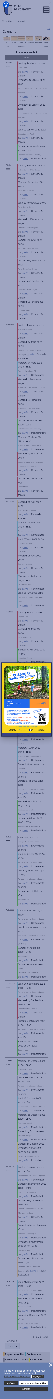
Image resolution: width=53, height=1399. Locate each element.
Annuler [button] (26, 1389)
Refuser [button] (11, 1383)
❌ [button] (51, 1365)
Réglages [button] (38, 1376)
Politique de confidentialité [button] (17, 1376)
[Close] (50, 2)
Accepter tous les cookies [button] (33, 1383)
